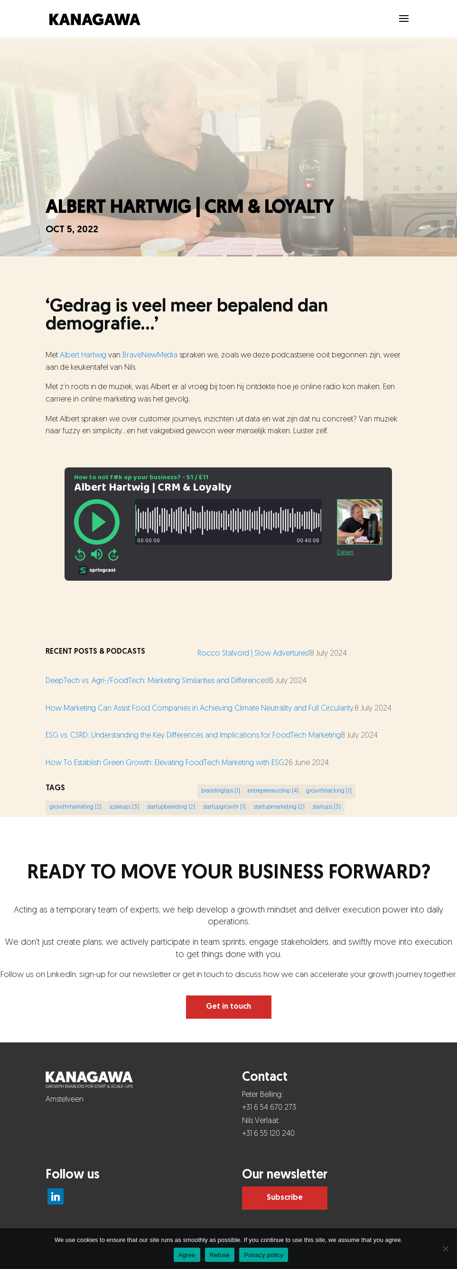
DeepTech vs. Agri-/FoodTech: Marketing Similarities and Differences (157, 681)
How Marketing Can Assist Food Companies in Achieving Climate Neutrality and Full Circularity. (200, 708)
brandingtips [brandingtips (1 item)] (220, 791)
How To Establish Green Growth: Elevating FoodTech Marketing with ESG (165, 763)
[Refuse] (445, 1248)
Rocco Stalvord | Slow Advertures (252, 653)
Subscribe (285, 1198)
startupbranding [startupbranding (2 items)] (171, 807)
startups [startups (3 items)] (326, 807)
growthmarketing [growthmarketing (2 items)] (75, 807)
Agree (187, 1255)
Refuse (220, 1255)
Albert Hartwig (83, 355)
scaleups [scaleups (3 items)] (124, 807)
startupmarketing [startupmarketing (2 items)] (279, 807)
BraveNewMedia (149, 355)
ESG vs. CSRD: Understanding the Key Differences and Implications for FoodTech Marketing (193, 735)
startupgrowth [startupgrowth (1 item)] (224, 807)
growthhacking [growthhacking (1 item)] (329, 791)
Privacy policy (263, 1255)
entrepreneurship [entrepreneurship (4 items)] (273, 791)
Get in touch (228, 1007)
